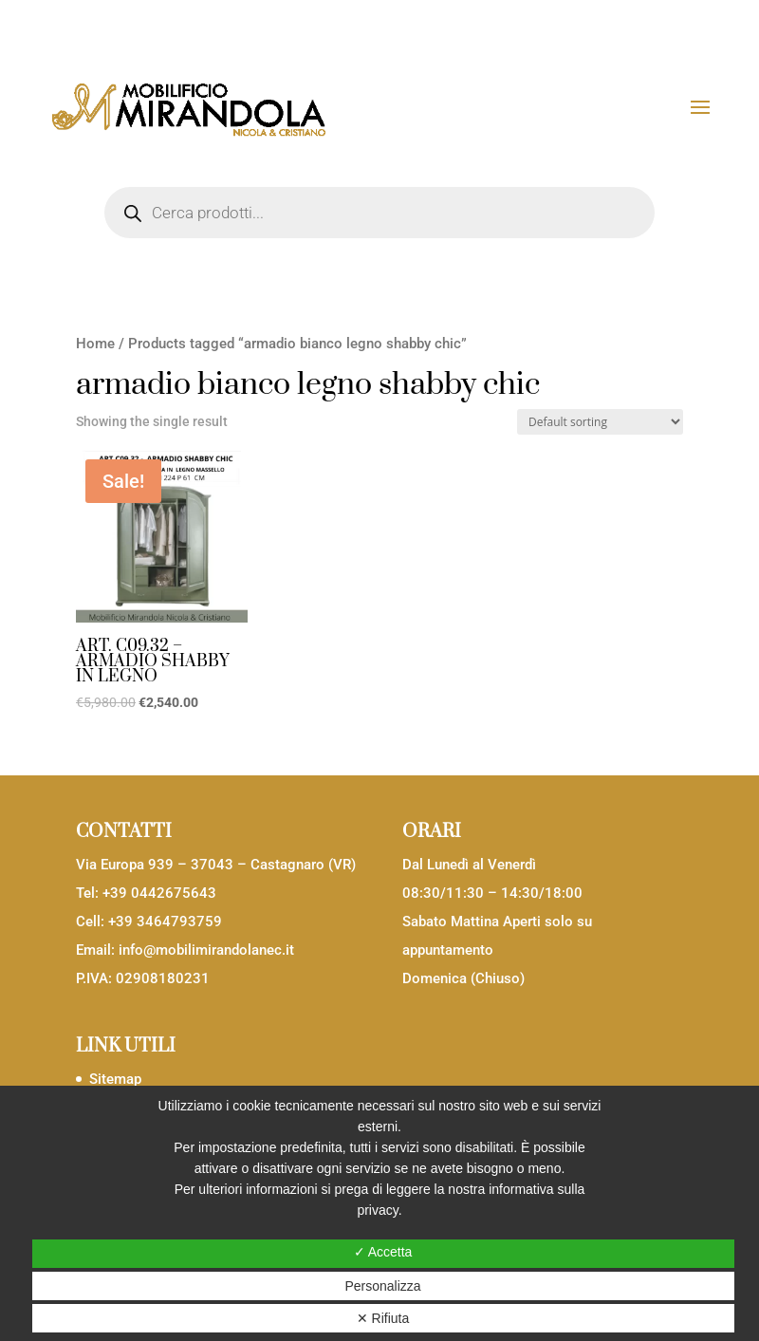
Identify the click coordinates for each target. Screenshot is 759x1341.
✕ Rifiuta (383, 1318)
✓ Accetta (383, 1251)
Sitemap (115, 1079)
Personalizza (382, 1286)
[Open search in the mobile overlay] (379, 212)
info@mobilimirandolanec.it (206, 950)
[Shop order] (600, 422)
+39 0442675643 (159, 893)
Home (95, 343)
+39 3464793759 (165, 921)
